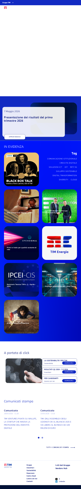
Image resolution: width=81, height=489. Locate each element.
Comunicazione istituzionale (62, 159)
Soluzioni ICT (55, 167)
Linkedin (60, 482)
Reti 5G (73, 167)
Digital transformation (65, 175)
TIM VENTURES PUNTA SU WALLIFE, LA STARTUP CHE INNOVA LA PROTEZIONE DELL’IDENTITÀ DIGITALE (20, 423)
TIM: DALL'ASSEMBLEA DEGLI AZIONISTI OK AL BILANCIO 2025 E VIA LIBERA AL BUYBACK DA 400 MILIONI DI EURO (55, 423)
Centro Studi (31, 476)
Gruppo (29, 465)
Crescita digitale (68, 163)
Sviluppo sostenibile (66, 171)
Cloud (74, 180)
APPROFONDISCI (15, 137)
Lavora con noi (32, 479)
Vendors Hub (61, 468)
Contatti (30, 481)
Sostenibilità (31, 470)
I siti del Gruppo (62, 465)
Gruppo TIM (6, 3)
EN (71, 9)
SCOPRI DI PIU (69, 363)
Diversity (63, 180)
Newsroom (30, 473)
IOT (66, 167)
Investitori (30, 468)
